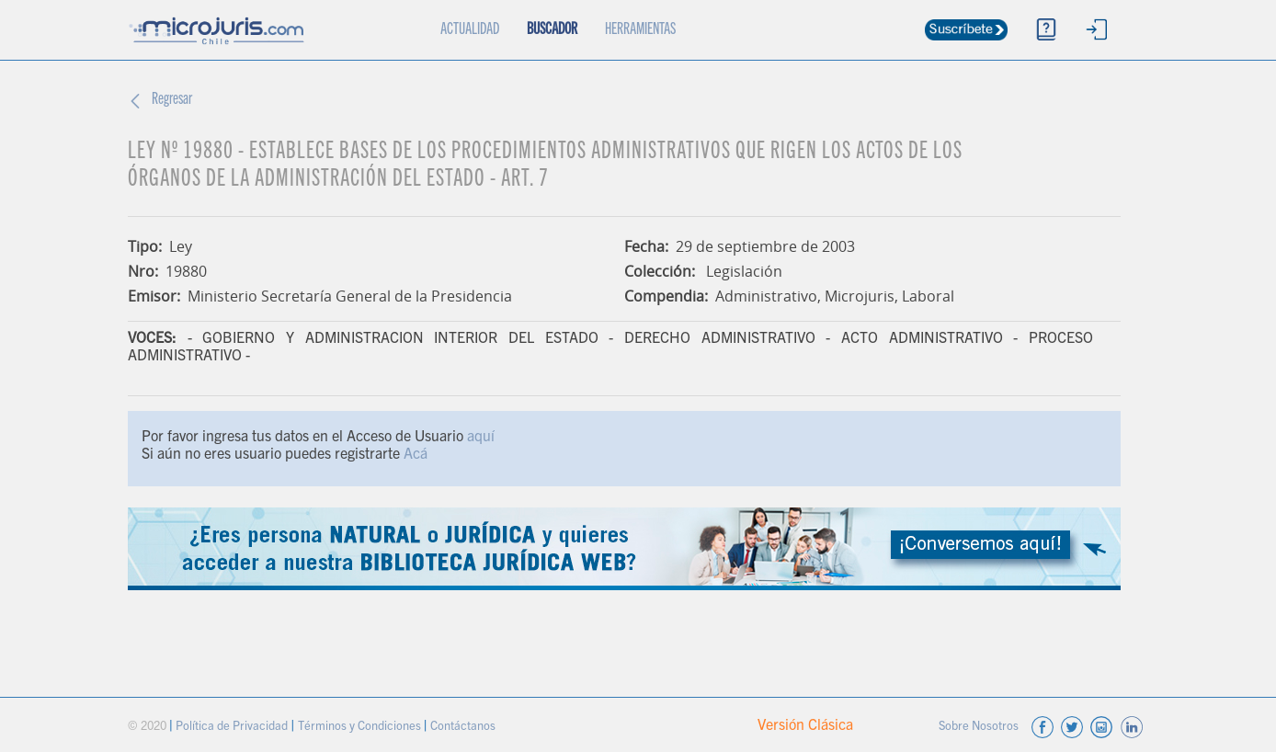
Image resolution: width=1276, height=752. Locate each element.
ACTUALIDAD (476, 19)
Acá (415, 455)
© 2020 (148, 728)
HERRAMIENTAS (640, 30)
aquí (481, 437)
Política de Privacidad (233, 728)
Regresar (172, 100)
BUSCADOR (552, 30)
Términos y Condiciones (361, 728)
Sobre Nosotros (980, 728)
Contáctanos (463, 728)
